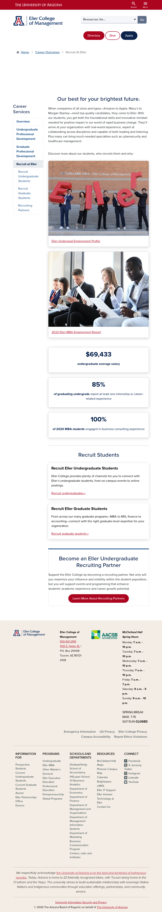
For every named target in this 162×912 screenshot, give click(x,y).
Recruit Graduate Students (24, 193)
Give (112, 36)
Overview (23, 122)
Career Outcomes (47, 52)
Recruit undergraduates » (68, 493)
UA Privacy (107, 732)
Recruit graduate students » (70, 534)
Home (25, 52)
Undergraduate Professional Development (27, 134)
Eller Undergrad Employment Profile (76, 241)
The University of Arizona (112, 907)
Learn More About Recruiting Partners (99, 598)
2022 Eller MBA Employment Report (76, 332)
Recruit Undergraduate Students (28, 176)
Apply (129, 36)
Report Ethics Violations (130, 737)
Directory (94, 36)
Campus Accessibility (95, 737)
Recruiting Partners (25, 208)
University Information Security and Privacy (81, 902)
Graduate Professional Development (25, 151)
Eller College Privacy (132, 732)
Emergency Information (80, 732)
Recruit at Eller (26, 164)
